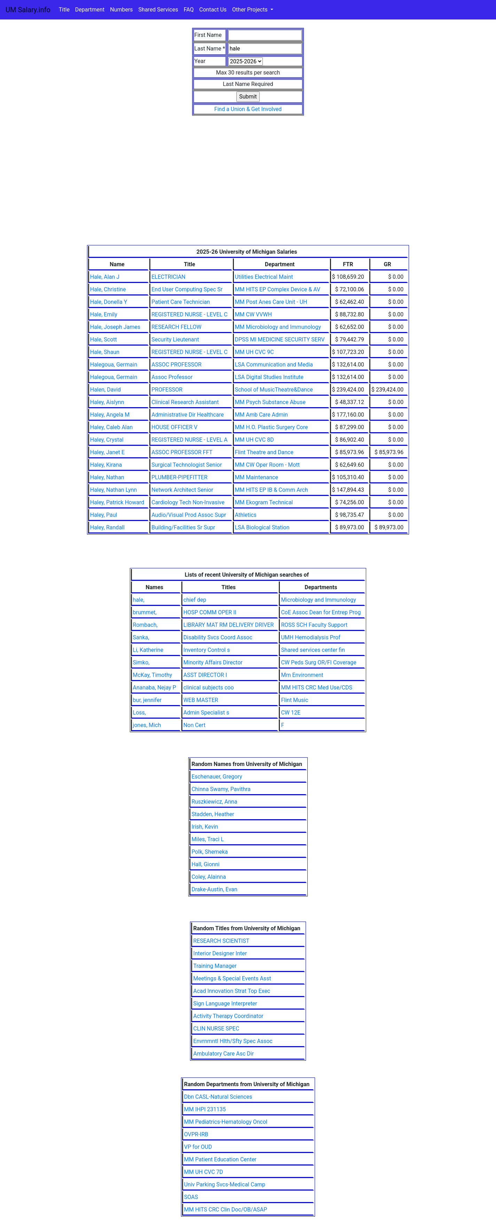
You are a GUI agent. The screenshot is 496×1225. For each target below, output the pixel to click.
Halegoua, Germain (113, 364)
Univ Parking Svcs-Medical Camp (224, 1184)
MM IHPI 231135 (205, 1109)
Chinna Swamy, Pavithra (221, 789)
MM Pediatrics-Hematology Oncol (225, 1122)
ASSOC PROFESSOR (176, 364)
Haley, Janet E (107, 452)
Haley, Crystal (107, 439)
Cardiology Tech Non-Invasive (188, 502)
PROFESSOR (166, 389)
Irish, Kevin (204, 826)
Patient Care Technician (180, 302)
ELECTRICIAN (168, 277)
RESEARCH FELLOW (176, 327)
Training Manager (214, 966)
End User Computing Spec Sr (186, 289)
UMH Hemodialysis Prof (310, 637)
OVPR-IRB (196, 1134)
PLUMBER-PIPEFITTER (179, 477)
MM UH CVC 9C (254, 352)
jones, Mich (147, 725)
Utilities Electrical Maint (264, 277)
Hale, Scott (103, 339)
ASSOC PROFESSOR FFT (181, 452)
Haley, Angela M (110, 414)
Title (64, 9)
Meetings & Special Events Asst (232, 978)
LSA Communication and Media (274, 364)
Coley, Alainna (208, 877)
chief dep (194, 599)
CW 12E (290, 712)
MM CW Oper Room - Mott (267, 464)
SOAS (191, 1197)
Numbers (121, 9)
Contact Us (213, 9)
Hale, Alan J (104, 277)
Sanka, (141, 637)
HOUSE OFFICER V (174, 427)
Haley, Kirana (106, 464)
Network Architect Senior (182, 490)
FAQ (189, 9)
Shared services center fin (313, 650)
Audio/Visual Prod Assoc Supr (188, 515)
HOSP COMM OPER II (209, 612)
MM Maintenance (256, 477)
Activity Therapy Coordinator (228, 1016)
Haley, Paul (103, 515)
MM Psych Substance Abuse (270, 402)
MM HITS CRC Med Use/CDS (316, 687)
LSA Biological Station (262, 527)
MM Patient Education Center (220, 1159)
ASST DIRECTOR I (205, 675)
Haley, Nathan (107, 477)
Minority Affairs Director (213, 662)
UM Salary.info (28, 10)
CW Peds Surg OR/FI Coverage (318, 662)
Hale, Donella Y (108, 302)
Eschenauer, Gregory (216, 776)
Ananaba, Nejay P (154, 687)
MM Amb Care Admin (261, 414)
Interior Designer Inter (220, 953)
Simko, (141, 662)
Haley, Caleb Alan (111, 427)
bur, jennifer (147, 700)
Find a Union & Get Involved (248, 109)
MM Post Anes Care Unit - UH (271, 302)
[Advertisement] (248, 193)
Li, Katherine (148, 650)
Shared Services (158, 9)
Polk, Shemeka (209, 851)
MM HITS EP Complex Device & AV (278, 289)
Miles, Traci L (207, 839)
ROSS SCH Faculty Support (314, 625)
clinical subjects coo (208, 687)
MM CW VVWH (253, 314)
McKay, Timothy (152, 675)
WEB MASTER (200, 700)
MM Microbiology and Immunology (278, 327)
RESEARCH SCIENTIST (221, 941)
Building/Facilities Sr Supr (183, 527)
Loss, (139, 712)
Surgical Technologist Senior (186, 464)
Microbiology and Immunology (318, 599)
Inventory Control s (206, 650)
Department (89, 9)
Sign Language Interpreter (225, 1003)
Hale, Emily (103, 314)
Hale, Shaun (104, 352)
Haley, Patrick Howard (117, 502)
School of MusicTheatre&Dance (274, 389)
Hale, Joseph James (115, 327)
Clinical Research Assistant (185, 402)
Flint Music (294, 700)
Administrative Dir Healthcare (187, 414)
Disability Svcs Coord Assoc (217, 637)
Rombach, (145, 625)
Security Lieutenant (175, 339)
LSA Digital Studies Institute (269, 377)
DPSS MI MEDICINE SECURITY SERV (280, 339)
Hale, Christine (108, 289)
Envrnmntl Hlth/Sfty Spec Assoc (232, 1041)
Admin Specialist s (206, 712)
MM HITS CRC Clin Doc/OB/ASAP (225, 1209)
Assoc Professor (171, 377)
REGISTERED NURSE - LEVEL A (189, 439)
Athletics (246, 515)
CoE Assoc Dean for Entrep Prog (321, 612)
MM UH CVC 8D (254, 439)
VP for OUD (198, 1147)
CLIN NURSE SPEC (216, 1028)
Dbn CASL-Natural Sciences (218, 1096)
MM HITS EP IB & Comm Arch (271, 490)
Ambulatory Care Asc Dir (223, 1053)
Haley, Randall (107, 527)
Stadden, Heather (212, 814)
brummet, (145, 612)
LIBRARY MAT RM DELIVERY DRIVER (228, 625)
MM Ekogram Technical (264, 502)
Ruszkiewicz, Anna (214, 801)
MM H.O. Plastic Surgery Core (271, 427)
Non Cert (194, 725)
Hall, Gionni (205, 864)
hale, (138, 599)
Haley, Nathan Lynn (113, 490)
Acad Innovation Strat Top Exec (231, 991)
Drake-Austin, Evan (214, 889)
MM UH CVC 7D (203, 1172)
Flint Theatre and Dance (264, 452)
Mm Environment (302, 675)
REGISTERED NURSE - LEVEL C (189, 314)
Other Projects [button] (250, 9)
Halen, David (105, 389)
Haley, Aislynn (107, 402)
